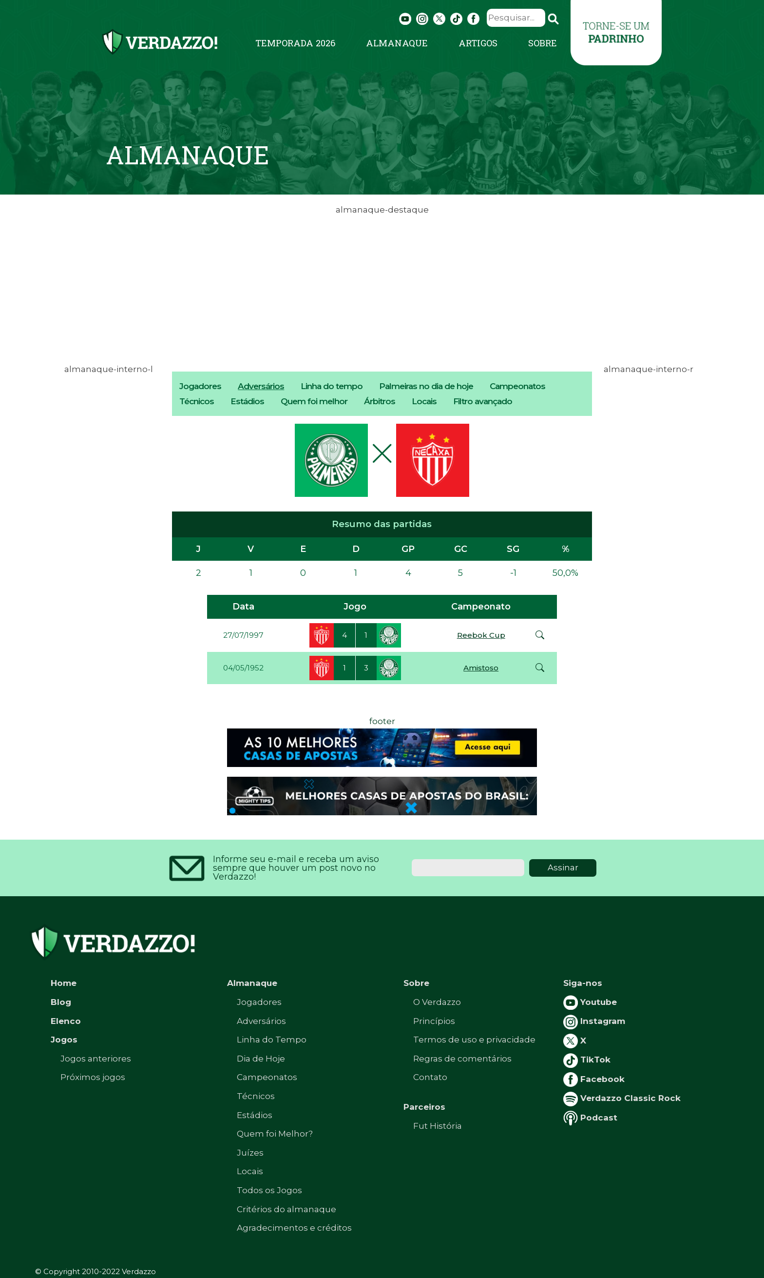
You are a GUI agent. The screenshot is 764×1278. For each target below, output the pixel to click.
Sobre (542, 43)
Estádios (247, 401)
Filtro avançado (482, 401)
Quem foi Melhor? (275, 1134)
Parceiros (424, 1107)
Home (63, 983)
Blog (61, 1002)
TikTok (587, 1059)
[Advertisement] (382, 285)
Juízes (250, 1153)
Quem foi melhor (314, 401)
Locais (424, 401)
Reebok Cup (481, 635)
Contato (430, 1077)
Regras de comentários (462, 1058)
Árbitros (379, 401)
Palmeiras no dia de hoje (426, 386)
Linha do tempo (332, 386)
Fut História (437, 1126)
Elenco (66, 1021)
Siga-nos (582, 983)
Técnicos (196, 401)
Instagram (594, 1021)
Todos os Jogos (269, 1190)
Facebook (594, 1079)
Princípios (434, 1021)
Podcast (590, 1117)
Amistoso (480, 667)
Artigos (477, 43)
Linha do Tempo (271, 1039)
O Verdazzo (437, 1002)
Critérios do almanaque (286, 1209)
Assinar (563, 867)
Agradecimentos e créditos (294, 1228)
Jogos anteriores (95, 1058)
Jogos (64, 1039)
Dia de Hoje (261, 1058)
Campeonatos (517, 386)
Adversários (261, 386)
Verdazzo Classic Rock (622, 1098)
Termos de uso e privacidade (474, 1039)
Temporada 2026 (295, 43)
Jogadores (200, 386)
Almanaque (397, 43)
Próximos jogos (92, 1077)
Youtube (590, 1002)
